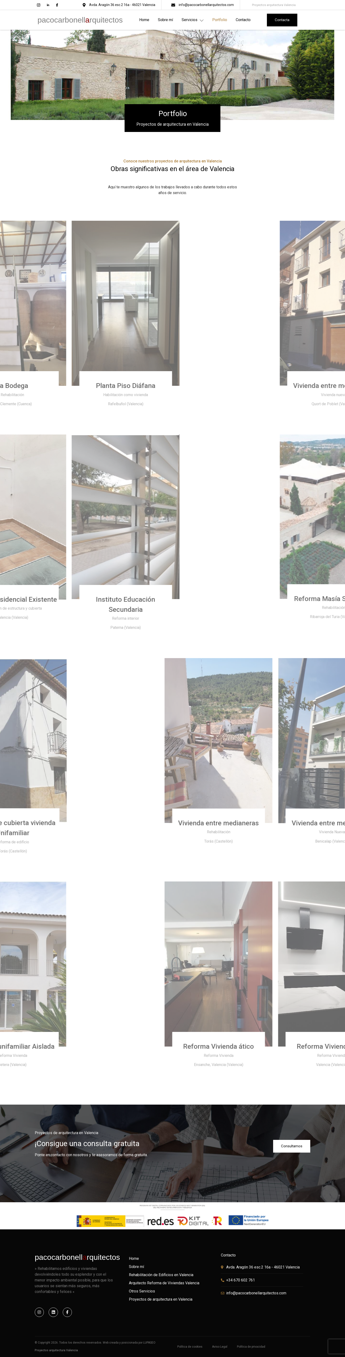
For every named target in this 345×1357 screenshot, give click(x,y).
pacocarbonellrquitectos (80, 20)
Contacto (243, 20)
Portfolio (219, 20)
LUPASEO (149, 1342)
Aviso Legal (219, 1346)
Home (144, 20)
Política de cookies (189, 1346)
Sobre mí (165, 20)
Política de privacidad (251, 1346)
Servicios (193, 20)
